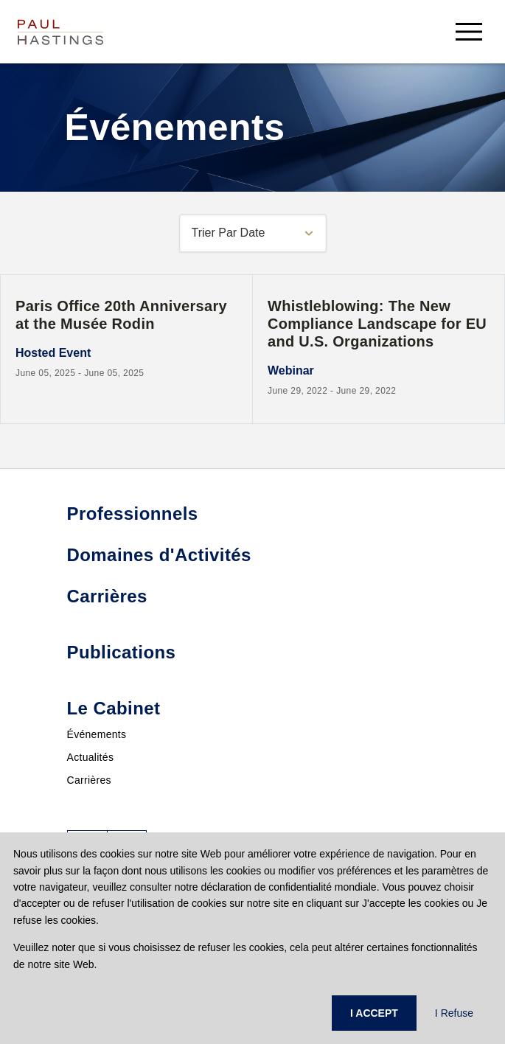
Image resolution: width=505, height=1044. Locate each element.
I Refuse (454, 1013)
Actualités (90, 757)
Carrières (89, 780)
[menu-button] (468, 31)
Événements (97, 734)
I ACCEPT (374, 1013)
